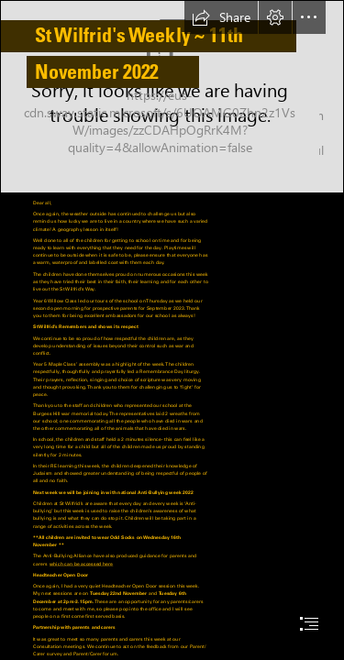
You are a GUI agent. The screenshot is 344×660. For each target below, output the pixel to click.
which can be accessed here (81, 563)
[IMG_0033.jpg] (172, 96)
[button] (221, 17)
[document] (172, 330)
